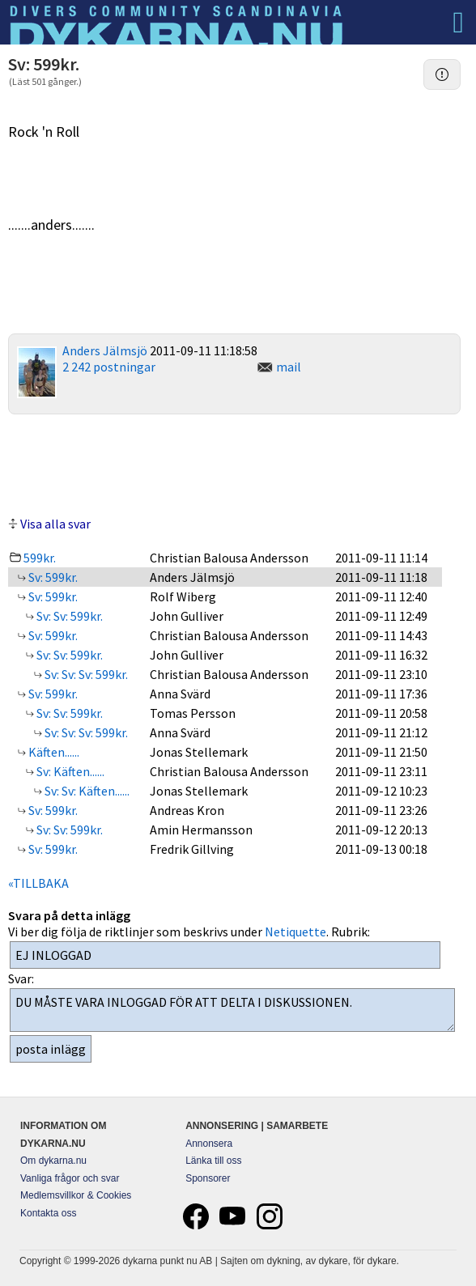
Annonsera (208, 1143)
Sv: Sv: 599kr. (68, 616)
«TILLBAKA (38, 883)
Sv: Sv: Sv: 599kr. (85, 674)
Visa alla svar (55, 524)
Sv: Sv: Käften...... (86, 791)
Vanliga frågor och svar (70, 1178)
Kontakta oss (48, 1213)
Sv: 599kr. (52, 577)
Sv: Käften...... (69, 771)
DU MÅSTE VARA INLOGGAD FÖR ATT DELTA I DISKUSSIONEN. (232, 1010)
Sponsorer (207, 1178)
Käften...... (52, 752)
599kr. (39, 558)
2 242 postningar (108, 367)
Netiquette (295, 931)
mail (288, 367)
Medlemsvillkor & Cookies (75, 1195)
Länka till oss (213, 1160)
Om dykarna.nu (53, 1160)
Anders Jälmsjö (104, 350)
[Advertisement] (234, 463)
